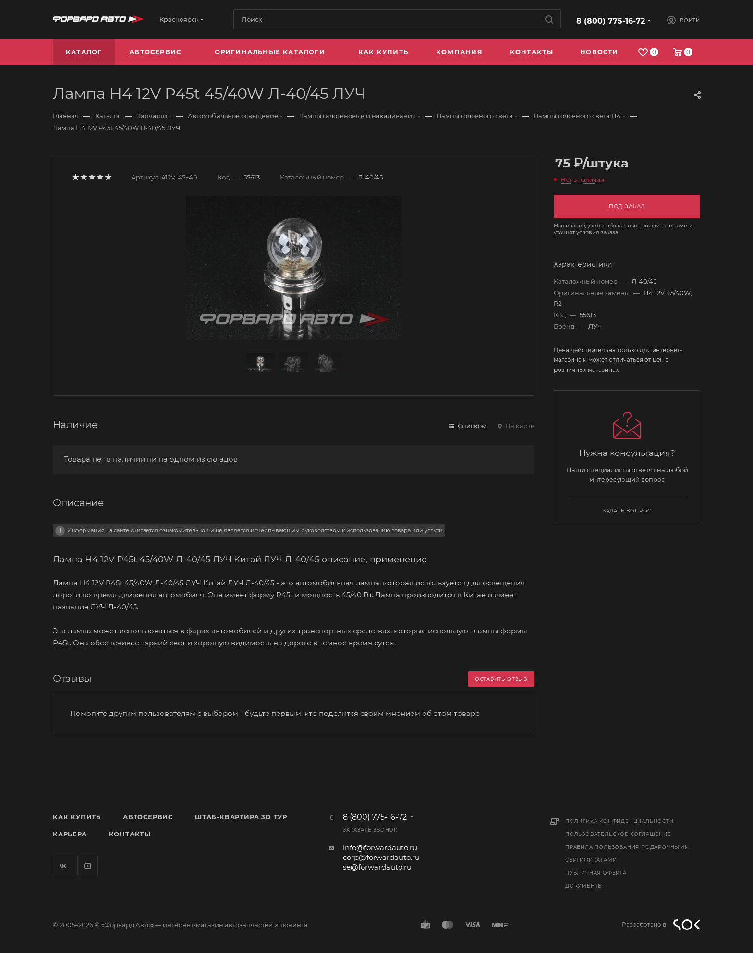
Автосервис (148, 817)
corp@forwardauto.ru (381, 857)
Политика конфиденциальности (619, 821)
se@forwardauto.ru (377, 866)
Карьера (70, 834)
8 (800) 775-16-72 (610, 20)
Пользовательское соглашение (618, 834)
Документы (584, 886)
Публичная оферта (596, 873)
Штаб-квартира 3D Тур (241, 817)
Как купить (77, 817)
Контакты (130, 834)
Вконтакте (63, 866)
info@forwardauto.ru (380, 847)
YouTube (87, 866)
